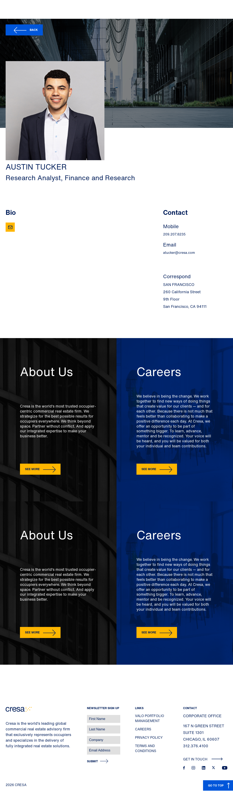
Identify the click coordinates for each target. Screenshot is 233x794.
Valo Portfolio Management (149, 718)
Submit (92, 761)
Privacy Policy (149, 737)
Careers (143, 729)
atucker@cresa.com (179, 252)
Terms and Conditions (145, 748)
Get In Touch (203, 759)
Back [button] (34, 30)
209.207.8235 (174, 234)
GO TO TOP (216, 785)
